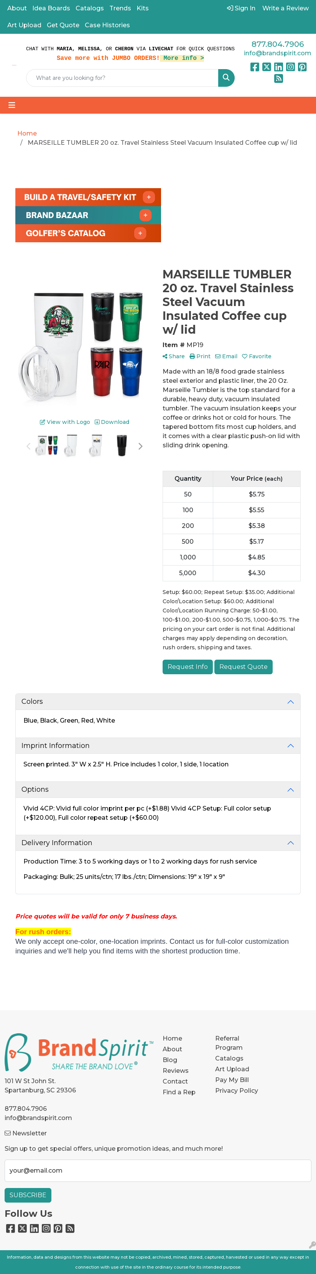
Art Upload (24, 25)
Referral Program (229, 1043)
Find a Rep (179, 1092)
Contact (175, 1081)
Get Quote (63, 25)
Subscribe (28, 1195)
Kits (143, 8)
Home (172, 1038)
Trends (120, 8)
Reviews (176, 1070)
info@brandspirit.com (277, 53)
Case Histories (107, 25)
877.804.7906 (278, 44)
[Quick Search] (122, 78)
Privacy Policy (236, 1090)
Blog (170, 1060)
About (17, 8)
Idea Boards (51, 8)
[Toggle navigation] (12, 105)
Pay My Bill (232, 1080)
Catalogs (90, 8)
